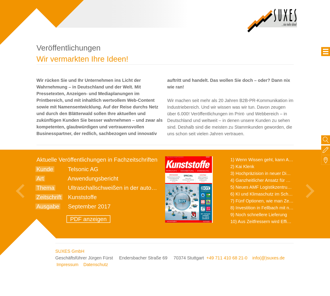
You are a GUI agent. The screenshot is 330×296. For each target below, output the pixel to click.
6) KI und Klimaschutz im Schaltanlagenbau (273, 194)
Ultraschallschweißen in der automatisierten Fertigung (136, 187)
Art (40, 178)
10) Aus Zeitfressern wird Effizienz (263, 221)
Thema (46, 188)
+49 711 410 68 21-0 (226, 257)
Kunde (45, 169)
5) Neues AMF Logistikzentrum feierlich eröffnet (277, 187)
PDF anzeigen (88, 219)
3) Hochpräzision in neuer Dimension (266, 173)
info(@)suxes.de (268, 257)
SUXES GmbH (69, 251)
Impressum (67, 264)
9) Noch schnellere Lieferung (258, 214)
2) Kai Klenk (242, 166)
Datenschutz (95, 264)
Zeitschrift (49, 197)
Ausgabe (48, 206)
